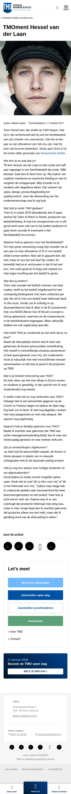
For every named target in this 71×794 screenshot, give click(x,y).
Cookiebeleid (55, 771)
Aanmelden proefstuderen (35, 609)
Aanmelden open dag (35, 596)
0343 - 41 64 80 (18, 736)
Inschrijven (35, 622)
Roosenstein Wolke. (16, 156)
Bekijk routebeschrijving (25, 718)
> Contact (14, 640)
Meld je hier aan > (36, 673)
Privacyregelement (33, 771)
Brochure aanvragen (35, 584)
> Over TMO (15, 633)
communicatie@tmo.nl (49, 736)
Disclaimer (11, 771)
